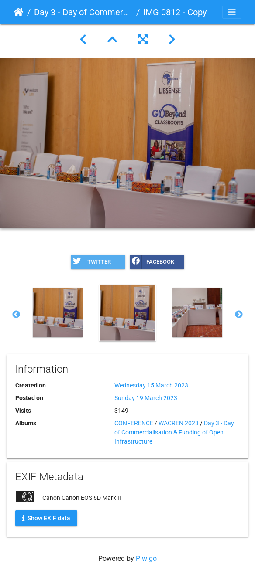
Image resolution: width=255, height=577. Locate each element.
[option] (58, 312)
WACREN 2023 (179, 423)
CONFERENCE (133, 423)
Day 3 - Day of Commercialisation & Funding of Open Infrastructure (83, 12)
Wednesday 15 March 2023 (151, 385)
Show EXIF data (46, 518)
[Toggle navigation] (231, 12)
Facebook (152, 262)
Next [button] (238, 314)
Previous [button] (16, 314)
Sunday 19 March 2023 (145, 397)
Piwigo (146, 558)
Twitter (91, 262)
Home (19, 12)
